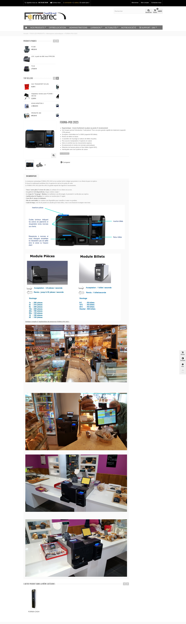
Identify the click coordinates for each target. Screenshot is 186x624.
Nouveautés (63, 584)
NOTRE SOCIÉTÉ (128, 27)
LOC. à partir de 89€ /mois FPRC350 (43, 56)
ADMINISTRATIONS (78, 27)
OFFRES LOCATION (57, 27)
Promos (62, 582)
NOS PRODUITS (38, 27)
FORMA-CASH (69, 525)
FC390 (33, 47)
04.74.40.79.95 (43, 2)
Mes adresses (100, 587)
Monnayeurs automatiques (54, 33)
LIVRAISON (96, 27)
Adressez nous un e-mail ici (139, 599)
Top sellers (28, 78)
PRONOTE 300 (36, 113)
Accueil (25, 33)
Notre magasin (28, 582)
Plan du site (27, 587)
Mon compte (145, 2)
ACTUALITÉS (111, 27)
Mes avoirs (99, 584)
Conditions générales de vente (33, 589)
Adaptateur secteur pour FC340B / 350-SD (42, 95)
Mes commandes (101, 582)
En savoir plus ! (84, 2)
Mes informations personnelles (105, 589)
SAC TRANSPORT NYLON (40, 84)
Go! (51, 614)
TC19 (33, 66)
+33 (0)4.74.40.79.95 (140, 597)
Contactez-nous (156, 2)
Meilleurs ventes (65, 587)
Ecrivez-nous (56, 2)
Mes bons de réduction (103, 591)
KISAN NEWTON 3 (37, 103)
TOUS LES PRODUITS (37, 33)
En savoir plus (67, 94)
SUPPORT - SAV (148, 27)
